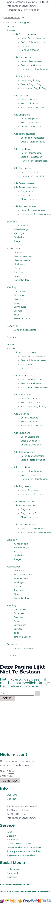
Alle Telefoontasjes (24, 133)
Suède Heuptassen (31, 156)
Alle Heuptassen (23, 149)
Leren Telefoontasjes (32, 137)
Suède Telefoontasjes (33, 141)
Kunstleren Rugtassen (33, 176)
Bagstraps (27, 191)
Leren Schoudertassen (33, 38)
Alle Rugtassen (22, 168)
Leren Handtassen (31, 61)
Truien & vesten (22, 318)
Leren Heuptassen (31, 153)
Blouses (18, 299)
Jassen (17, 303)
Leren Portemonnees (33, 210)
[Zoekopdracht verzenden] (37, 693)
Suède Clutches (30, 103)
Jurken (18, 310)
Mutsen (18, 268)
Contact (11, 337)
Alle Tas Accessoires (25, 187)
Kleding (11, 287)
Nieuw (10, 26)
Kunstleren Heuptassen (34, 160)
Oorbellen (19, 237)
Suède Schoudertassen (34, 42)
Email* (4, 775)
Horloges (19, 264)
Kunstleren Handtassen (34, 69)
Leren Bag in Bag (31, 80)
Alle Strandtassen (24, 183)
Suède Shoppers (30, 122)
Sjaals (17, 276)
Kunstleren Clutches (32, 107)
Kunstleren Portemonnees (36, 214)
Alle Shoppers (22, 114)
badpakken (20, 291)
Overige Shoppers (31, 126)
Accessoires (13, 248)
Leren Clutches (29, 99)
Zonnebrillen (21, 280)
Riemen (18, 272)
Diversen (19, 252)
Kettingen (19, 233)
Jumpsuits (20, 306)
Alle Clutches (21, 95)
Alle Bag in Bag (23, 76)
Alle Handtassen (23, 57)
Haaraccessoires (23, 256)
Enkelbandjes (22, 229)
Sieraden (12, 221)
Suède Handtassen (31, 65)
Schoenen (12, 326)
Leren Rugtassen (30, 172)
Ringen (18, 241)
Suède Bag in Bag (31, 84)
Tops (16, 314)
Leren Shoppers (30, 118)
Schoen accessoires (25, 329)
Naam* (4, 771)
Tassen (11, 30)
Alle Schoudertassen (25, 34)
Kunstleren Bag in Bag (34, 88)
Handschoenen (22, 260)
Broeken (19, 295)
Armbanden (21, 225)
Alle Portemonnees (25, 206)
